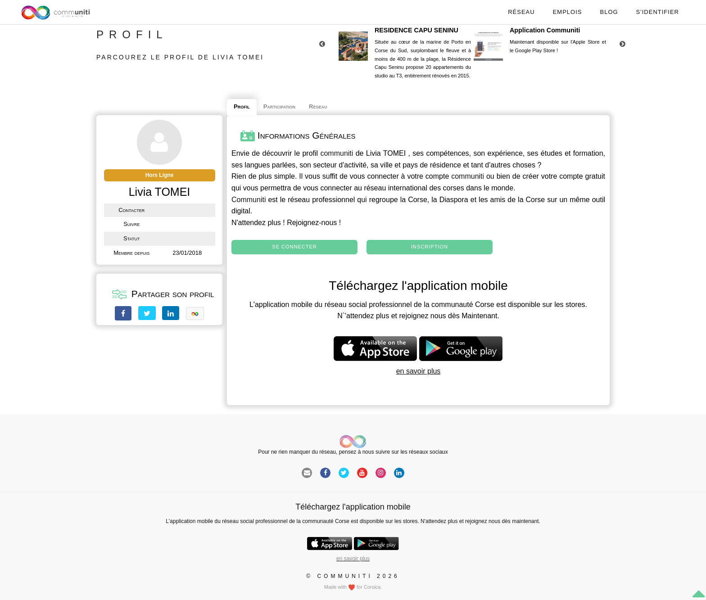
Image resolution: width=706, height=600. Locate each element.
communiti (336, 153)
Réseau (521, 12)
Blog (609, 12)
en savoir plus (418, 371)
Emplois (567, 12)
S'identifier (657, 12)
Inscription (429, 246)
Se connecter (294, 246)
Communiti (248, 199)
